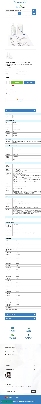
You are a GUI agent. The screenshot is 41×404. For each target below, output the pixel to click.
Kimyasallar (18, 71)
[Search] (20, 10)
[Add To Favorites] (13, 85)
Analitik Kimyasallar (23, 71)
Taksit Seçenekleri (10, 314)
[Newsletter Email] (20, 391)
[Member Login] (19, 13)
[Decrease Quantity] (6, 82)
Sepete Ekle (17, 82)
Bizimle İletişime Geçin (6, 402)
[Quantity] (8, 82)
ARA (34, 10)
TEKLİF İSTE (20, 101)
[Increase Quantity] (9, 82)
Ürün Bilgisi (9, 110)
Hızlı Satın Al (29, 82)
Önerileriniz (8, 318)
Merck (17, 73)
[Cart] (34, 13)
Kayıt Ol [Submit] (33, 391)
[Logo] (20, 6)
